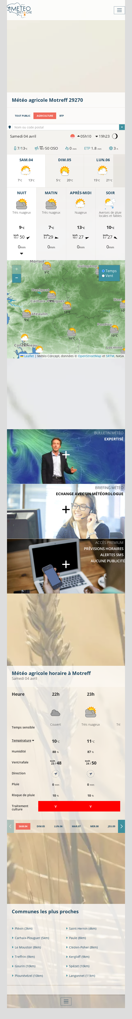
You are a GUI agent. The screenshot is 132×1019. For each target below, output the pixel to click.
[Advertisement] (72, 56)
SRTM (110, 356)
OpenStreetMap (89, 356)
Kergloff (77, 957)
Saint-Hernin (81, 928)
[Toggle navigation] (119, 10)
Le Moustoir (26, 947)
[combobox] (68, 127)
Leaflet (27, 356)
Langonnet (80, 976)
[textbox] (69, 127)
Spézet (77, 966)
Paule (76, 938)
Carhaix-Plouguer (30, 938)
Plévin (22, 928)
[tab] (23, 826)
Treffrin (23, 957)
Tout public (22, 115)
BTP (61, 115)
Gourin (23, 966)
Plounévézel (27, 976)
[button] (71, 333)
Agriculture (45, 115)
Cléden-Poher (82, 947)
